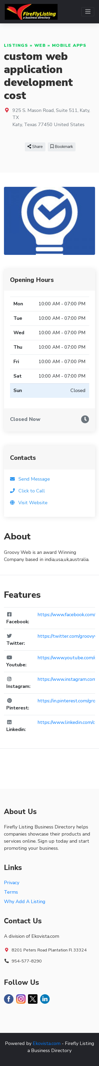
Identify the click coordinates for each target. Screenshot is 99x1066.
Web (40, 45)
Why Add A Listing (24, 901)
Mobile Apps (69, 45)
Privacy (11, 882)
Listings (16, 45)
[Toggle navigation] (87, 11)
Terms (11, 892)
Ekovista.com (46, 1043)
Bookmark (61, 147)
